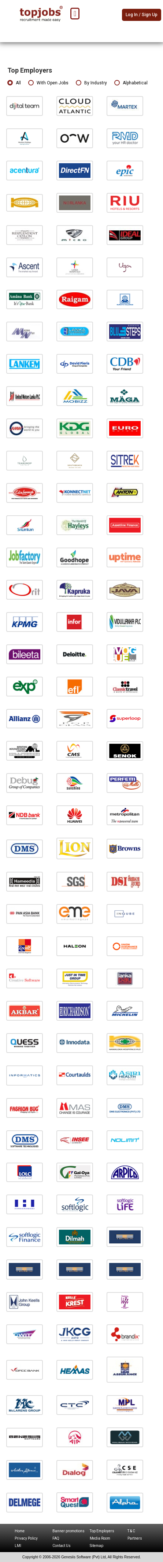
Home (20, 1531)
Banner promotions (68, 1531)
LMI (18, 1546)
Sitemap (96, 1546)
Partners (134, 1538)
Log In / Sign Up (142, 14)
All (14, 83)
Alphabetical (131, 83)
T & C (131, 1531)
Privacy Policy (26, 1538)
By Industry (91, 83)
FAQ (55, 1538)
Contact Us (61, 1546)
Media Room (100, 1538)
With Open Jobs (48, 83)
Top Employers (102, 1531)
